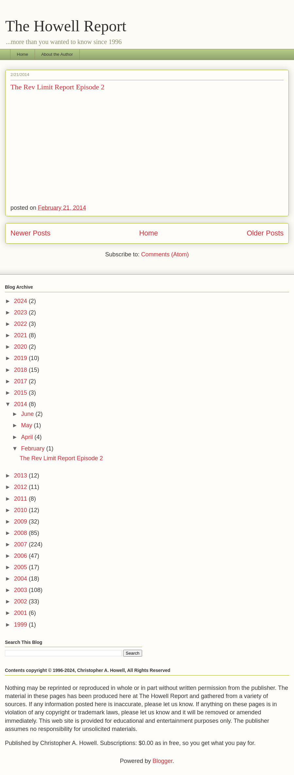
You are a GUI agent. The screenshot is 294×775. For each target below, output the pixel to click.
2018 (21, 370)
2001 (21, 613)
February (33, 448)
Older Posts (265, 233)
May (27, 425)
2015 (21, 392)
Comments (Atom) (165, 254)
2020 (21, 346)
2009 (21, 521)
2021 (21, 335)
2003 (21, 590)
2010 (21, 510)
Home (22, 54)
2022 (21, 324)
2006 (21, 556)
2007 (21, 544)
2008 (21, 533)
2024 (21, 301)
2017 (21, 381)
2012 (21, 487)
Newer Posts (30, 233)
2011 (21, 498)
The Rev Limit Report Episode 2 (57, 87)
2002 (21, 601)
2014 (21, 404)
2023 (21, 312)
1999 (21, 624)
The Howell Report (65, 26)
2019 (21, 358)
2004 (21, 578)
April (27, 437)
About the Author (57, 54)
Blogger (162, 761)
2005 (21, 567)
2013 (21, 475)
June (28, 414)
